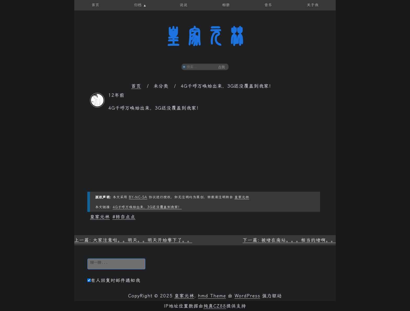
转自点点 (125, 216)
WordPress (247, 295)
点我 (221, 67)
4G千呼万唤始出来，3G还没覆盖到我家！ (147, 207)
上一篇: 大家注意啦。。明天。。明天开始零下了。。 (133, 240)
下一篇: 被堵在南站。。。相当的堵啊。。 (289, 240)
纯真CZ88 (214, 306)
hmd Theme (212, 295)
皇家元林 (205, 36)
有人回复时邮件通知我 (113, 280)
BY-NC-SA (138, 197)
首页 (136, 86)
